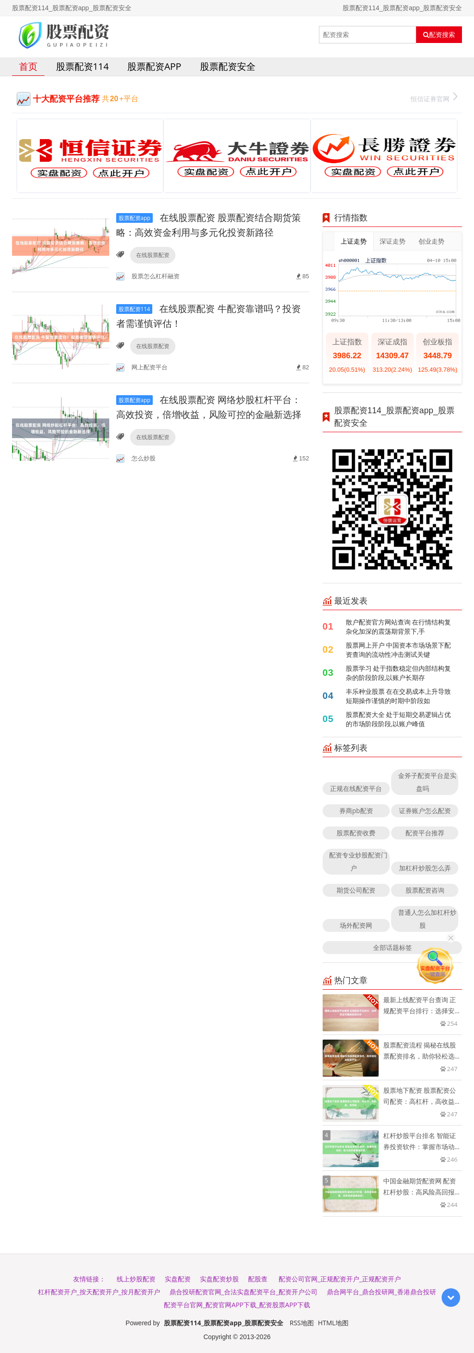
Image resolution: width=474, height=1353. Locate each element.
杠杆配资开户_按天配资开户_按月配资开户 (99, 1291)
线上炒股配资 (136, 1278)
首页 (28, 66)
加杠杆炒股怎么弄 (425, 867)
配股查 (258, 1278)
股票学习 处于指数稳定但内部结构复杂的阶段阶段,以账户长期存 (398, 673)
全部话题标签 (392, 947)
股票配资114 (82, 66)
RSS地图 (302, 1322)
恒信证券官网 (434, 97)
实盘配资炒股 (219, 1278)
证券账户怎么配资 (425, 810)
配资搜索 (439, 34)
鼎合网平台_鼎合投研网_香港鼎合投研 (381, 1291)
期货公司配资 (356, 890)
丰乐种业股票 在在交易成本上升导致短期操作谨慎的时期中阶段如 (398, 696)
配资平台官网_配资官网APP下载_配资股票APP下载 (237, 1304)
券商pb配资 (356, 810)
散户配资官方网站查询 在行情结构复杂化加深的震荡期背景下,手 (398, 627)
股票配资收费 (356, 832)
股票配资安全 (228, 66)
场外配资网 (356, 925)
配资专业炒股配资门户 (358, 861)
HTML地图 (333, 1322)
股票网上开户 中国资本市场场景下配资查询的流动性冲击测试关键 (398, 650)
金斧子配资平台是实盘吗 (427, 782)
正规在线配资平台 (356, 788)
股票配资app (154, 66)
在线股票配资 (152, 255)
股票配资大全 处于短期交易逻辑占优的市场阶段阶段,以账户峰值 (398, 719)
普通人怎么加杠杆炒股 (427, 919)
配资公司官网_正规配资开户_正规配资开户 (340, 1278)
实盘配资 (178, 1278)
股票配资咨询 (424, 890)
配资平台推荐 (424, 832)
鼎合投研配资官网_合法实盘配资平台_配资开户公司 (243, 1291)
